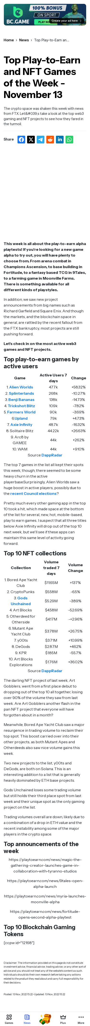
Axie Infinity (21, 424)
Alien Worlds (21, 387)
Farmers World (21, 412)
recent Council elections (33, 493)
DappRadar (52, 455)
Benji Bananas (21, 399)
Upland (21, 418)
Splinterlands (21, 393)
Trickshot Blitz (21, 405)
